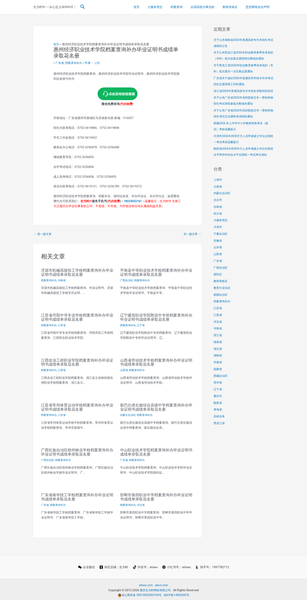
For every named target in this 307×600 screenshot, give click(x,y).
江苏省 (63, 324)
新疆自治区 (221, 307)
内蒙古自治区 (128, 414)
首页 (147, 7)
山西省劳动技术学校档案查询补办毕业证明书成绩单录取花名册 (156, 361)
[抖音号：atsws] (145, 565)
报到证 (218, 286)
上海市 (218, 192)
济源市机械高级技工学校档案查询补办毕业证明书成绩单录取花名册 (77, 272)
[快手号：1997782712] (213, 565)
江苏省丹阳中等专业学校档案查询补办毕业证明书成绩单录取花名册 (77, 317)
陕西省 (218, 415)
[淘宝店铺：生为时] (113, 565)
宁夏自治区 (221, 246)
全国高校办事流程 (208, 7)
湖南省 (218, 367)
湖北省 (218, 361)
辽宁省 (142, 324)
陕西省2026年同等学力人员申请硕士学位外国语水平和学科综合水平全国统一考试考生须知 (244, 160)
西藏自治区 (221, 388)
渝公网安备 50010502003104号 (139, 593)
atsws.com (145, 583)
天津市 (218, 239)
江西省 (63, 369)
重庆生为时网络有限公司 (155, 588)
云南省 (218, 198)
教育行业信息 (223, 300)
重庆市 (218, 408)
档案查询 (184, 7)
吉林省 (218, 219)
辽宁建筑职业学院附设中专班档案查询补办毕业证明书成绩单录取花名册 (156, 317)
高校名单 (220, 428)
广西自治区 (127, 280)
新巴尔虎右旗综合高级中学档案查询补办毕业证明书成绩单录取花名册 (156, 406)
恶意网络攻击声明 (259, 7)
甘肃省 (218, 374)
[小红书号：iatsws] (176, 565)
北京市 (218, 212)
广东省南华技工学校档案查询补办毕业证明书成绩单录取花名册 (77, 495)
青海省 (218, 421)
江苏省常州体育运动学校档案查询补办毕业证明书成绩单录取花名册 (77, 406)
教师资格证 (233, 7)
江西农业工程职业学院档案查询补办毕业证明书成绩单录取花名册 (77, 361)
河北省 (142, 503)
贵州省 (218, 394)
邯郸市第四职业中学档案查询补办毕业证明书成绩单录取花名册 (156, 495)
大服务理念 (164, 7)
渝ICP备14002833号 (178, 593)
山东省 (218, 259)
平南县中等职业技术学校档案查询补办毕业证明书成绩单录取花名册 (156, 272)
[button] (82, 7)
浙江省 (218, 347)
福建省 (218, 381)
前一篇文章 (43, 234)
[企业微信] (86, 565)
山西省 (124, 369)
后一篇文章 (191, 234)
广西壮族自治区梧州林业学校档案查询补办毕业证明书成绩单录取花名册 (77, 451)
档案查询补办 (75, 63)
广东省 (59, 63)
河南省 (63, 280)
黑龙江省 (220, 435)
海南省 (218, 354)
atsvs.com (162, 583)
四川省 (218, 225)
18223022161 (133, 201)
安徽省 (218, 252)
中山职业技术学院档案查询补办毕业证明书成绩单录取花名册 (156, 451)
